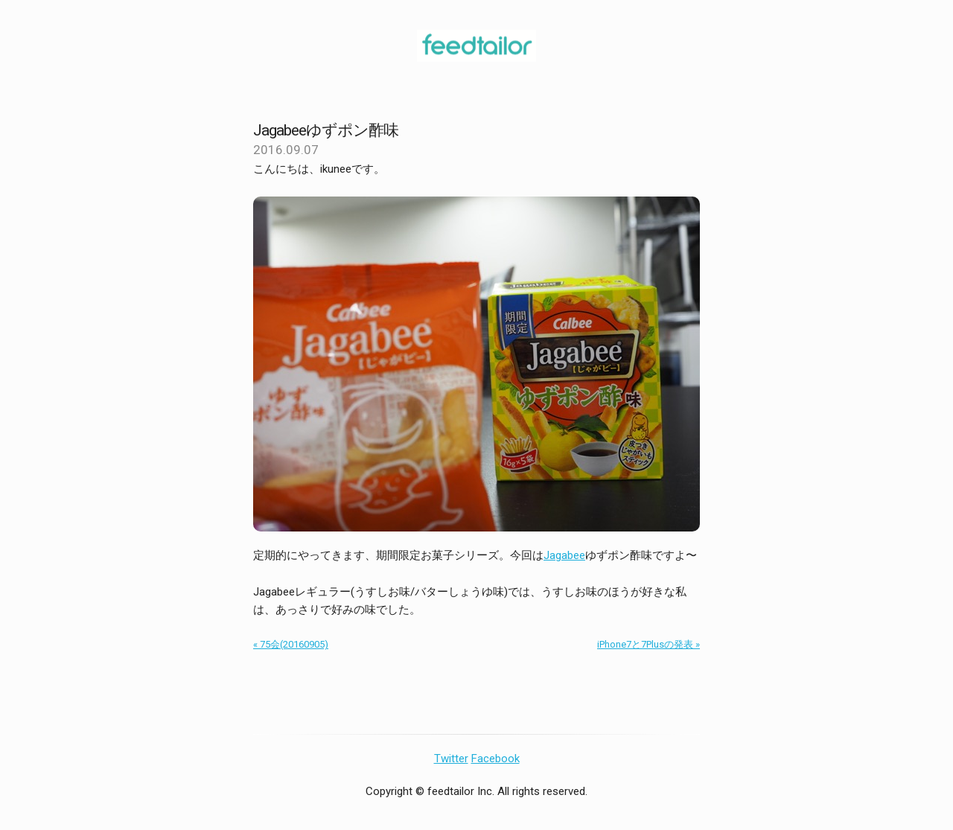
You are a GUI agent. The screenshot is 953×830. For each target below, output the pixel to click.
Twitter (451, 758)
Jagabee (564, 555)
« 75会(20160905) (290, 644)
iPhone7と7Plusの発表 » (648, 644)
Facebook (495, 758)
